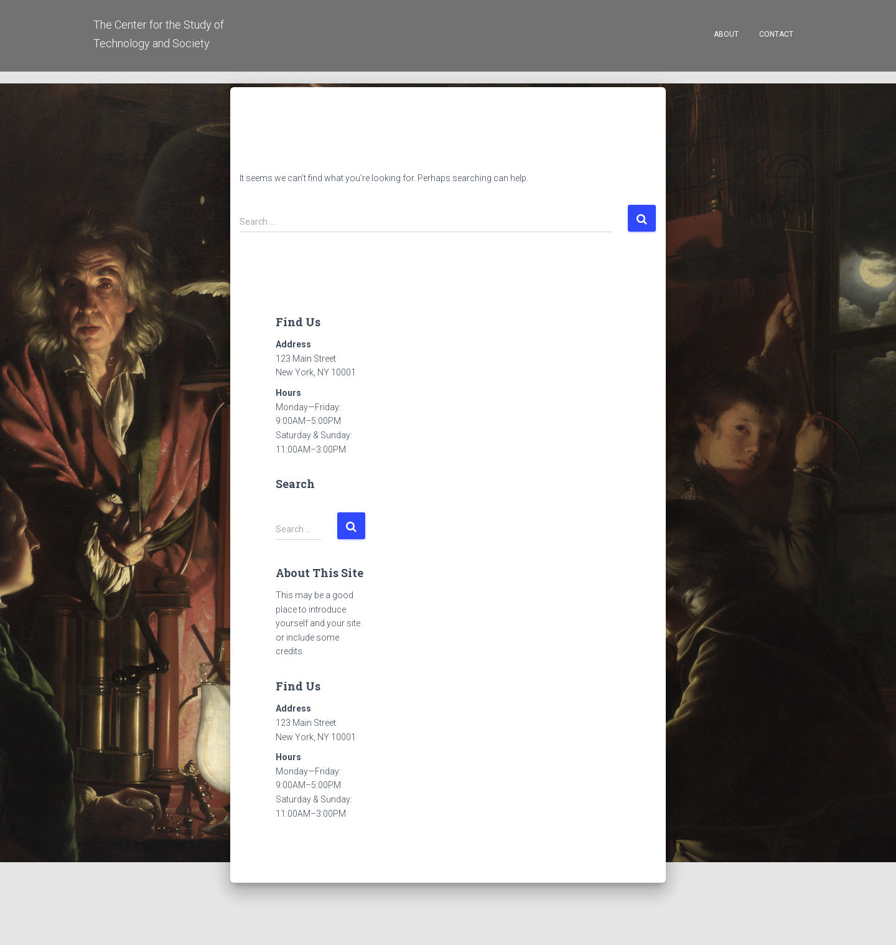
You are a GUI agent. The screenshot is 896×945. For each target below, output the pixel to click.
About (726, 34)
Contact (776, 34)
